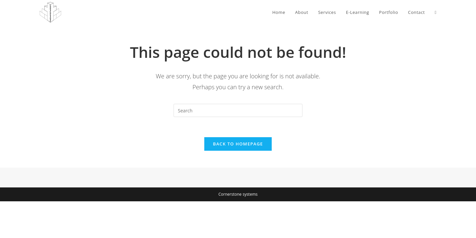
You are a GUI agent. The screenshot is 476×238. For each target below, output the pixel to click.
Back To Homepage (238, 144)
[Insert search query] (238, 110)
